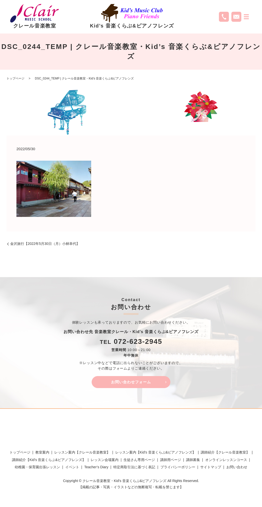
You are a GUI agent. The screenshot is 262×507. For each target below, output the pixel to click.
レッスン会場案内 (105, 461)
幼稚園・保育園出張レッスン (37, 468)
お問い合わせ (236, 468)
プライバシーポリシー (177, 468)
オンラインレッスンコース (226, 461)
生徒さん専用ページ (139, 461)
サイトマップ (210, 468)
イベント (72, 468)
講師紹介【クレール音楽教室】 (225, 453)
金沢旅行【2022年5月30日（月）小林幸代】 (45, 244)
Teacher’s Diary (96, 468)
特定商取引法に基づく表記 (134, 468)
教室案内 (42, 453)
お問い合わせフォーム (131, 382)
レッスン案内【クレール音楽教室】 (82, 453)
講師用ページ (170, 461)
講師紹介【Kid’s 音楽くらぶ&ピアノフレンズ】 (48, 461)
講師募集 (193, 461)
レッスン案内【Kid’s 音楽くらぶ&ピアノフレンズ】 (155, 453)
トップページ (15, 78)
